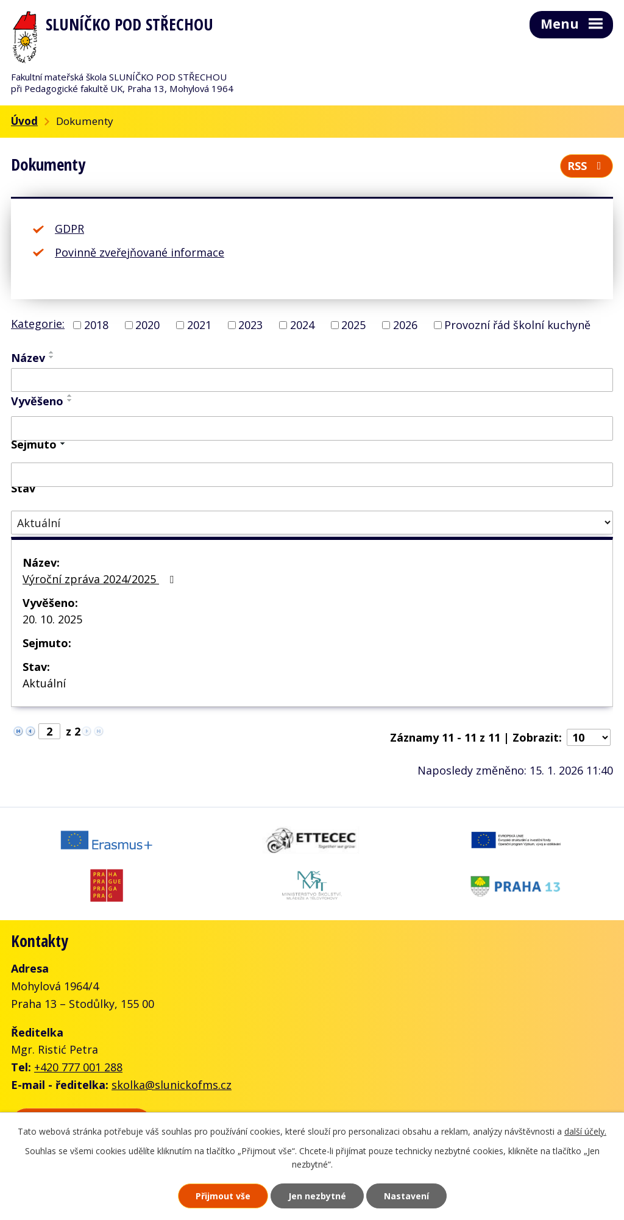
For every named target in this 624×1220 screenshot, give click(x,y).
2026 (405, 324)
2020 (147, 324)
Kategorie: (38, 323)
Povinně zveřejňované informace (139, 252)
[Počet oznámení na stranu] (589, 737)
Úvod (24, 121)
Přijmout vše (223, 1196)
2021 (199, 324)
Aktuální (44, 683)
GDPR (69, 228)
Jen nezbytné (317, 1196)
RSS (586, 165)
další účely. (585, 1131)
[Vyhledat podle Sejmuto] (312, 475)
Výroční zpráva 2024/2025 (101, 579)
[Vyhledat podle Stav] (312, 522)
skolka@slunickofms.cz (172, 1084)
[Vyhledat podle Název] (312, 380)
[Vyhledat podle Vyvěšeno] (312, 428)
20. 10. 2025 (52, 619)
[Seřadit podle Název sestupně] (51, 357)
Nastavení (406, 1196)
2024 (302, 324)
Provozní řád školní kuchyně (517, 324)
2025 (353, 324)
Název (28, 357)
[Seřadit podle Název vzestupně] (51, 352)
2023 (250, 324)
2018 (96, 324)
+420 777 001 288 (78, 1067)
